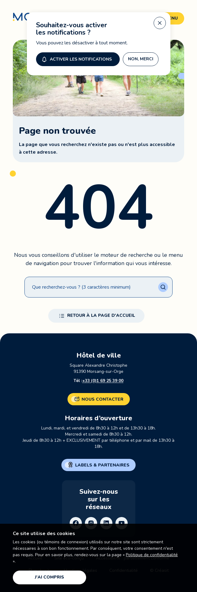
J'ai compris (49, 577)
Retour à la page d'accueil (96, 316)
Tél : (98, 381)
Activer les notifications (76, 58)
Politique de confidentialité (152, 555)
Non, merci (140, 58)
